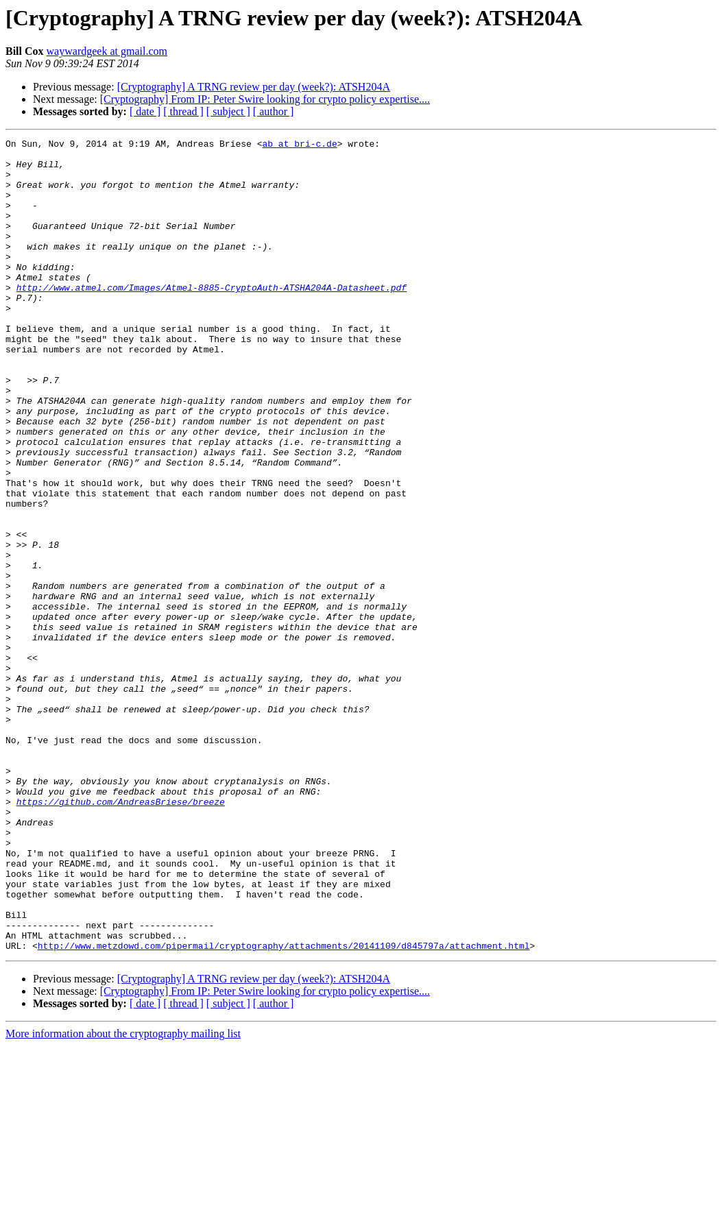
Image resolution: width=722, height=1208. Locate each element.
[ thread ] (183, 111)
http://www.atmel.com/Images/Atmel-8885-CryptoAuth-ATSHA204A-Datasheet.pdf (211, 318)
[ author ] (273, 111)
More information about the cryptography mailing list (123, 1196)
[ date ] (145, 111)
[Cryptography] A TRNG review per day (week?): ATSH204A (253, 87)
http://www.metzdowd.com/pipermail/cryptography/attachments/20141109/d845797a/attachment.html (284, 1108)
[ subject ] (228, 111)
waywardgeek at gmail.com (107, 51)
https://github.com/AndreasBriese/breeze (120, 935)
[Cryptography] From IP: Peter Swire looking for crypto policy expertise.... (265, 99)
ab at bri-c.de (299, 145)
